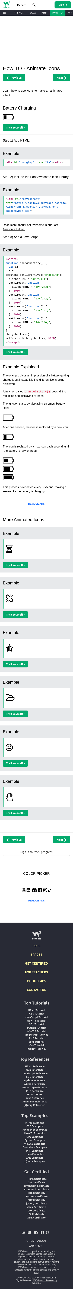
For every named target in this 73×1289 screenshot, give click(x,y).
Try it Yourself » (15, 127)
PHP (44, 12)
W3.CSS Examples (34, 1143)
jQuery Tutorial (36, 1048)
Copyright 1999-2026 (27, 1278)
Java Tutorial (36, 1041)
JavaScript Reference (34, 1073)
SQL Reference (34, 1077)
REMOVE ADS (36, 503)
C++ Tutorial (36, 1045)
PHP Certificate (36, 1200)
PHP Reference (35, 1091)
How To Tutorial (36, 1020)
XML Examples (34, 1157)
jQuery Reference (34, 1105)
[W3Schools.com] (36, 937)
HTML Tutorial (36, 1010)
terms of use (33, 1270)
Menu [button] (21, 5)
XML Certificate (36, 1217)
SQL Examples (34, 1136)
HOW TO (57, 12)
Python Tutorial (36, 1027)
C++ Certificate (36, 1210)
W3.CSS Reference (35, 1084)
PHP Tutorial (36, 1038)
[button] (34, 5)
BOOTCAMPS (36, 981)
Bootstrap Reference (34, 1087)
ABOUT (41, 1240)
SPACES (36, 954)
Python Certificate (36, 1196)
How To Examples (34, 1133)
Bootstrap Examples (35, 1147)
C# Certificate (36, 1214)
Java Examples (35, 1154)
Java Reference (35, 1098)
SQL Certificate (37, 1193)
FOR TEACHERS (36, 972)
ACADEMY (35, 1246)
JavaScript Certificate (36, 1186)
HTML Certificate (37, 1179)
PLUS (36, 945)
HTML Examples (34, 1122)
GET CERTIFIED (36, 963)
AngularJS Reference (35, 1101)
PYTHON (19, 12)
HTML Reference (35, 1066)
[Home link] (6, 4)
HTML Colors (34, 1094)
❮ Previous (14, 78)
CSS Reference (34, 1069)
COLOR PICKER (36, 873)
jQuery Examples (35, 1161)
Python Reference (34, 1080)
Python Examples (34, 1140)
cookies (43, 1270)
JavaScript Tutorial (36, 1017)
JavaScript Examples (34, 1129)
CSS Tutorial (36, 1013)
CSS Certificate (36, 1182)
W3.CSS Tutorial (36, 1031)
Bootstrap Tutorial (36, 1034)
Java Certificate (36, 1207)
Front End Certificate (36, 1189)
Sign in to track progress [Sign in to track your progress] (36, 852)
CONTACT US (36, 989)
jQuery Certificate (36, 1203)
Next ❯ (61, 78)
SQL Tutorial (36, 1024)
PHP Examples (34, 1150)
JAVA (33, 12)
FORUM (29, 1240)
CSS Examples (34, 1126)
